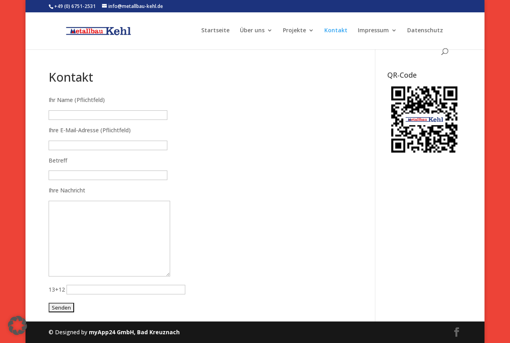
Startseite (215, 30)
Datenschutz (425, 30)
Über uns (252, 30)
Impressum (373, 30)
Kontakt (335, 30)
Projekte (294, 30)
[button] (17, 325)
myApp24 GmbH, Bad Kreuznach (134, 332)
